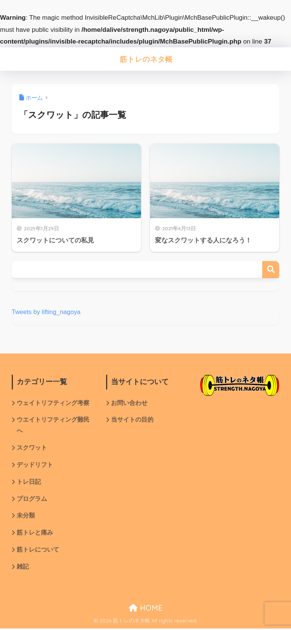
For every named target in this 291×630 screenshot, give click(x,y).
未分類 (26, 517)
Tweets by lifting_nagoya (46, 312)
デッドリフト (35, 466)
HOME (146, 609)
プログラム (32, 500)
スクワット (32, 448)
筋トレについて (38, 551)
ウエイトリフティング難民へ (53, 426)
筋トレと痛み (35, 534)
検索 (270, 269)
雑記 (23, 568)
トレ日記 (29, 483)
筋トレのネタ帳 (146, 58)
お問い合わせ (129, 403)
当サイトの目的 (132, 420)
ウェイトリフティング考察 (53, 403)
